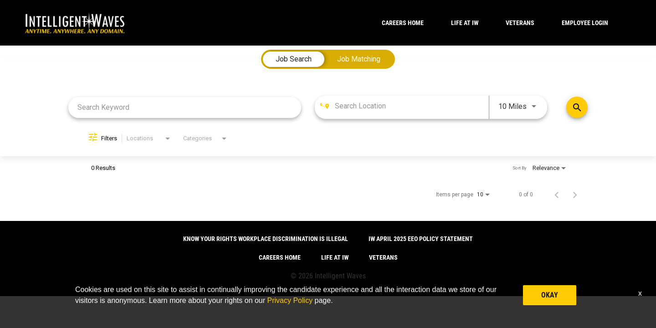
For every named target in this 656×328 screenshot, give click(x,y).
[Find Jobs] (577, 107)
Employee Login (585, 22)
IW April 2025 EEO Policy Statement (421, 238)
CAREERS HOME (403, 22)
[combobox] (184, 107)
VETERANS (520, 22)
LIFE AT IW (464, 22)
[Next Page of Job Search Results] (575, 194)
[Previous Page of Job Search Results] (557, 194)
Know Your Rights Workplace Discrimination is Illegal (265, 238)
